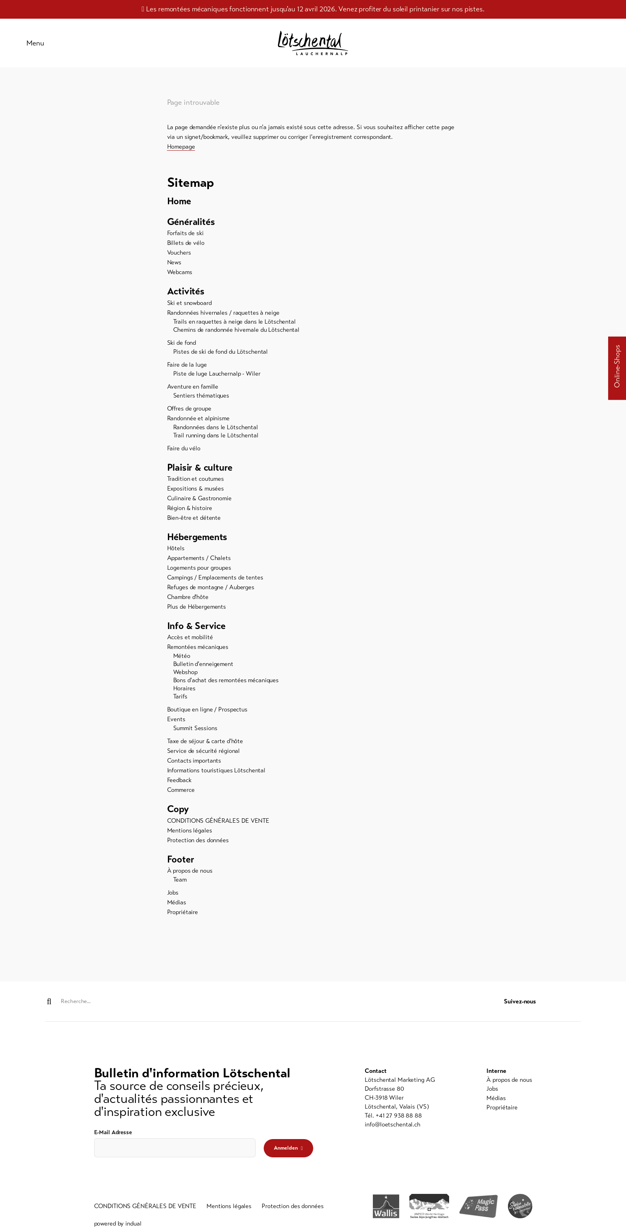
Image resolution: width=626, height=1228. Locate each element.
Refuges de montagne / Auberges (210, 591)
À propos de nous (190, 875)
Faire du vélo (183, 451)
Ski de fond (181, 345)
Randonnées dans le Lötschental (215, 430)
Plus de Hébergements (196, 610)
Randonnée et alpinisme (198, 421)
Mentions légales (189, 834)
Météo (181, 660)
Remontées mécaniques (198, 651)
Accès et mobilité (190, 641)
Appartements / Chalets (199, 561)
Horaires (184, 692)
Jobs (173, 897)
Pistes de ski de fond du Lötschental (220, 354)
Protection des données (198, 844)
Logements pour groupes (199, 571)
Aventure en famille (193, 389)
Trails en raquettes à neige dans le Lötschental (234, 324)
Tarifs (180, 700)
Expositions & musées (195, 491)
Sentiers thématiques (201, 398)
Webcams (179, 275)
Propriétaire (182, 916)
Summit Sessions (195, 732)
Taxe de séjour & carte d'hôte (205, 745)
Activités (186, 294)
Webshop (185, 676)
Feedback (179, 784)
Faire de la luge (187, 367)
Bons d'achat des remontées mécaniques (226, 684)
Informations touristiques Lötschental (216, 774)
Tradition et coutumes (195, 482)
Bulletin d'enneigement (203, 668)
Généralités (192, 224)
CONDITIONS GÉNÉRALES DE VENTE (218, 824)
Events (176, 723)
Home (179, 203)
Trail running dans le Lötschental (215, 438)
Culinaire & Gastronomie (199, 501)
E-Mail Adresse (113, 1132)
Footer (181, 864)
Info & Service (197, 630)
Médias (176, 906)
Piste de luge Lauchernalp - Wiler (216, 376)
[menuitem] (313, 203)
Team (180, 884)
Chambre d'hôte (188, 600)
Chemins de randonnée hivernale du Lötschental (236, 332)
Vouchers (179, 255)
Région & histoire (189, 511)
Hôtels (176, 552)
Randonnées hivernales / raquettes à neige (223, 315)
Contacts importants (194, 764)
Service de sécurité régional (203, 755)
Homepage (181, 148)
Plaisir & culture (201, 471)
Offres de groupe (189, 411)
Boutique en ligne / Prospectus (207, 713)
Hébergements (198, 540)
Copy (178, 813)
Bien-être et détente (194, 521)
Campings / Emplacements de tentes (215, 581)
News (174, 265)
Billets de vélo (185, 245)
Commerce (181, 794)
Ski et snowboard (189, 305)
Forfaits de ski (185, 236)
